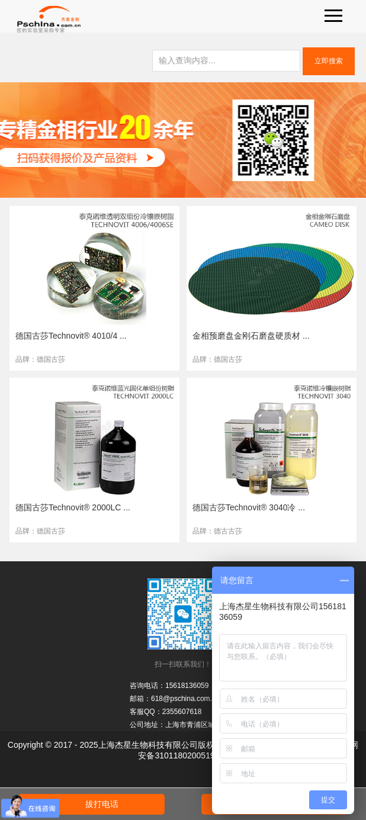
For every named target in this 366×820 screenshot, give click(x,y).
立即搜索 (328, 61)
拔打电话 (101, 804)
